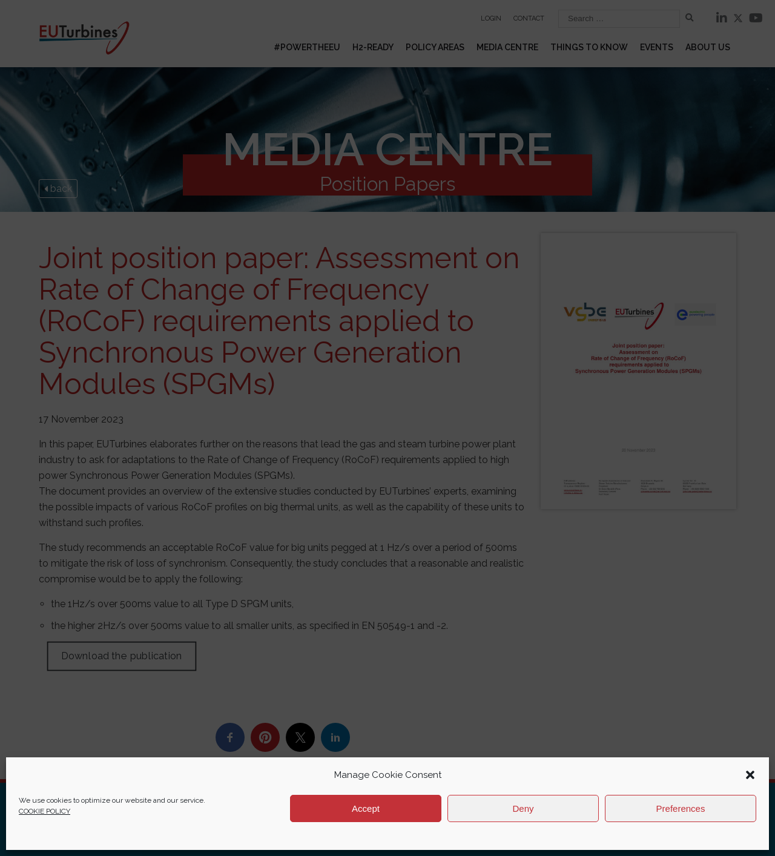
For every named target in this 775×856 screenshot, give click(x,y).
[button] (750, 775)
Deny (522, 808)
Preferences (680, 808)
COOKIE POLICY (44, 811)
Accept (366, 808)
